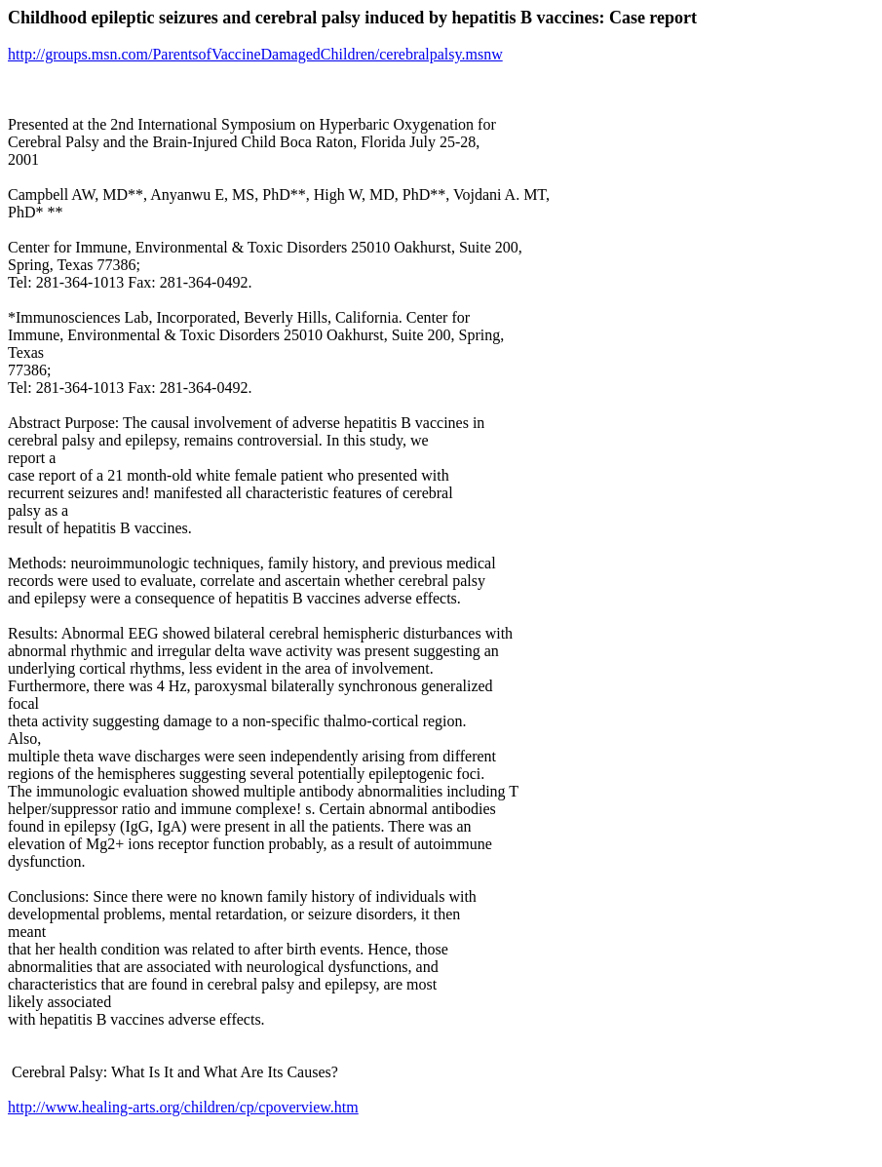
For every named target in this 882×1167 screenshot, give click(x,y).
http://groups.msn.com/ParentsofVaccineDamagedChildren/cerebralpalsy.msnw (255, 54)
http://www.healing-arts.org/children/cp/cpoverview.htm (183, 1107)
